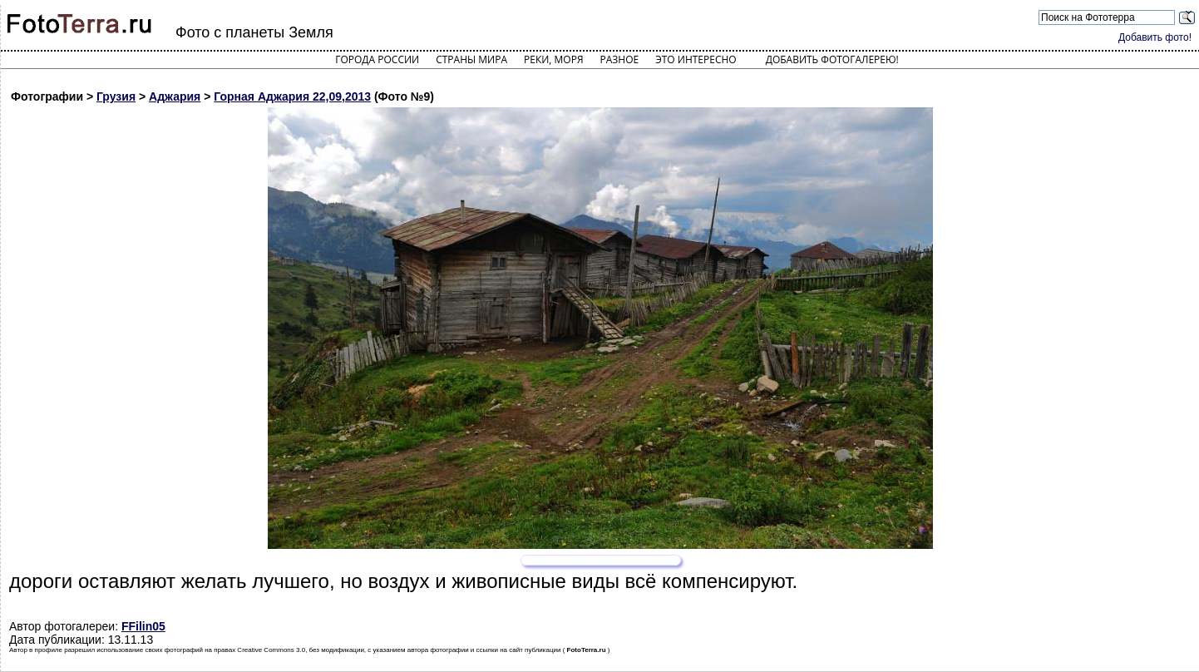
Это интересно (696, 59)
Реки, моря (553, 59)
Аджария (174, 96)
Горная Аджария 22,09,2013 (292, 96)
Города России (377, 59)
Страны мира (471, 59)
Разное (619, 59)
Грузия (116, 96)
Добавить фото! (1155, 37)
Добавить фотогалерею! (832, 59)
